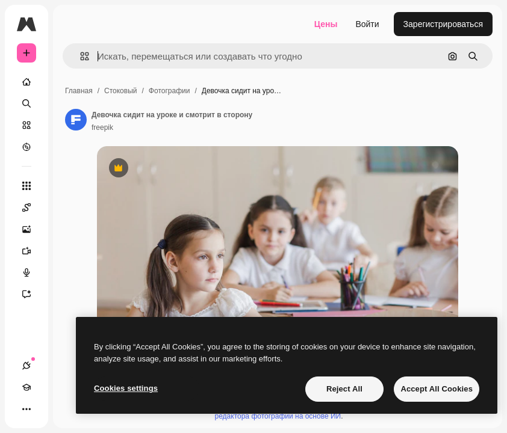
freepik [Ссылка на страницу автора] (102, 127)
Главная (79, 91)
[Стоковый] (26, 125)
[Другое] (26, 409)
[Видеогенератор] (32, 250)
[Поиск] (26, 103)
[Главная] (26, 81)
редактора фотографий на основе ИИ (278, 416)
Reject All (344, 388)
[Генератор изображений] (32, 229)
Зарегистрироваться (443, 24)
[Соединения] (26, 365)
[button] (79, 56)
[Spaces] (32, 207)
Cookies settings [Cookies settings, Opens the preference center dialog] (126, 388)
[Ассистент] (32, 294)
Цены (326, 24)
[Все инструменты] (26, 185)
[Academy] (26, 387)
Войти (367, 24)
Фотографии (169, 91)
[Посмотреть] (26, 146)
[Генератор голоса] (32, 272)
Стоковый (120, 91)
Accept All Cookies (436, 388)
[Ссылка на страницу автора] (76, 120)
